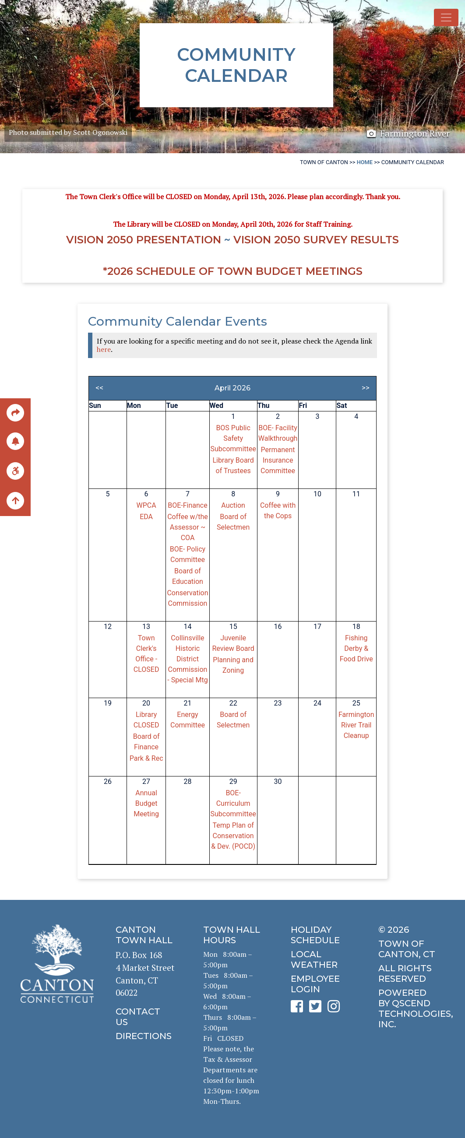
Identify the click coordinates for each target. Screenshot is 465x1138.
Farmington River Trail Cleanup (356, 725)
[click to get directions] (145, 1036)
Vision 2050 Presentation (143, 239)
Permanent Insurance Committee (278, 460)
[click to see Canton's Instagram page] (336, 1009)
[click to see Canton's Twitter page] (317, 1009)
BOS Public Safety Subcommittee (233, 438)
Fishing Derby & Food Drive (356, 648)
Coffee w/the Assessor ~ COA (187, 527)
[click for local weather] (320, 959)
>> (366, 388)
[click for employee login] (320, 983)
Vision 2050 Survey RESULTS (316, 239)
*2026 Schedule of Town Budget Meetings (233, 271)
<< (99, 388)
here (104, 349)
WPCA (146, 505)
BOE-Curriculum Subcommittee (233, 803)
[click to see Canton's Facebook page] (299, 1009)
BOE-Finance (187, 505)
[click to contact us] (145, 1016)
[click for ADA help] (15, 470)
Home (365, 162)
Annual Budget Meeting (146, 803)
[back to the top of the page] (15, 501)
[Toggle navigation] (446, 17)
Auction (233, 505)
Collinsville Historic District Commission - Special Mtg (187, 659)
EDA (146, 517)
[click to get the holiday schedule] (320, 934)
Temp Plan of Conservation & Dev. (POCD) (233, 835)
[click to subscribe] (15, 440)
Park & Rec (146, 758)
